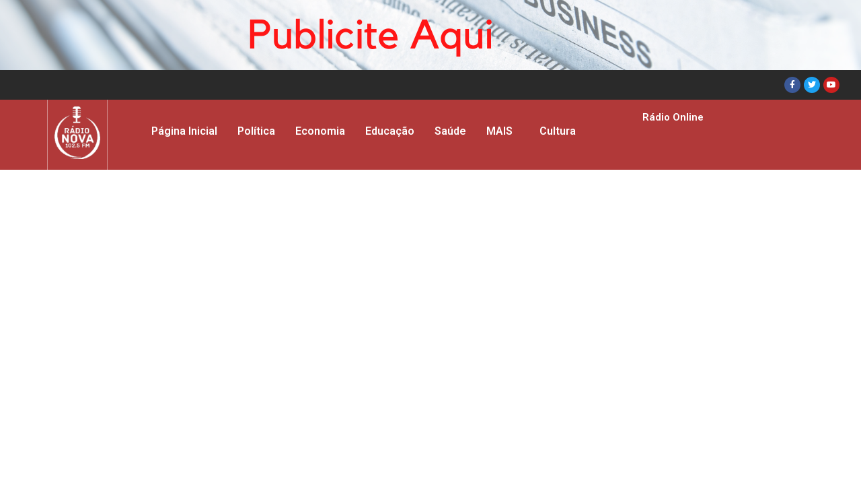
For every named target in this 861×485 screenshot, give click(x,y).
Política (256, 131)
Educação (389, 131)
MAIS (499, 131)
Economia (320, 131)
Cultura (557, 131)
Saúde (450, 131)
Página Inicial (184, 131)
